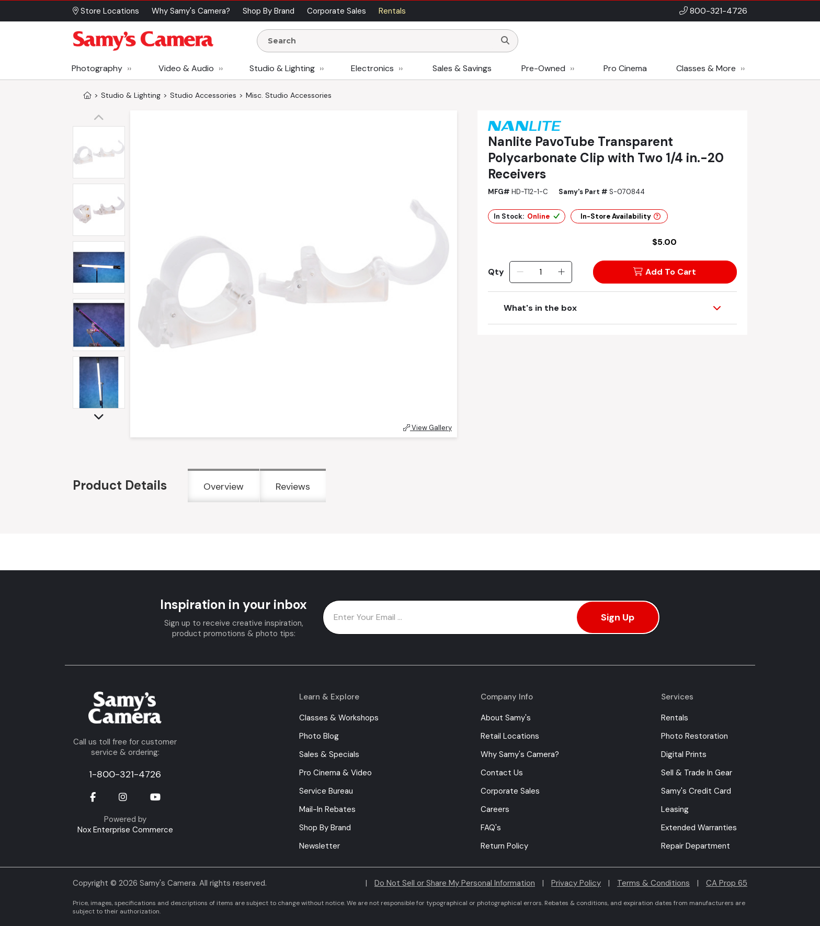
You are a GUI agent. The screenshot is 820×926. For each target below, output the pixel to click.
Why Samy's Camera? (520, 754)
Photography (97, 68)
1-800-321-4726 (125, 774)
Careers (495, 809)
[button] (101, 118)
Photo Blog (319, 736)
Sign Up (617, 617)
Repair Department (695, 846)
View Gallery (427, 427)
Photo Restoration (694, 736)
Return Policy (504, 846)
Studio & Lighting (282, 68)
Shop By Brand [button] (268, 11)
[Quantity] (540, 272)
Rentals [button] (392, 11)
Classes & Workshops (339, 718)
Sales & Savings (462, 68)
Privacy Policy (576, 883)
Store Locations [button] (106, 11)
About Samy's (506, 718)
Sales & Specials (329, 754)
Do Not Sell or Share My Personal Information (454, 883)
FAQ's (491, 827)
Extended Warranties (699, 827)
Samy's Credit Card (696, 791)
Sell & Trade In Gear (696, 772)
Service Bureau (326, 791)
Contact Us (502, 772)
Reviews (293, 486)
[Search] (505, 40)
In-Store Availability (620, 216)
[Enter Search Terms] (380, 40)
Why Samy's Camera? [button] (191, 11)
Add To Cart (664, 271)
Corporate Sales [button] (336, 11)
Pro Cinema (625, 68)
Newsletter (319, 846)
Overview (223, 486)
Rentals (674, 718)
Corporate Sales (510, 791)
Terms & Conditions (653, 883)
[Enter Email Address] (491, 617)
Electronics (372, 68)
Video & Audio (186, 68)
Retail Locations (510, 736)
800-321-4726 (718, 10)
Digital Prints (684, 754)
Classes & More (706, 68)
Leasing (675, 809)
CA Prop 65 (726, 883)
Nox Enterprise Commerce (125, 830)
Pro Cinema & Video (335, 772)
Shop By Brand (325, 827)
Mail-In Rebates (327, 809)
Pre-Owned (543, 68)
